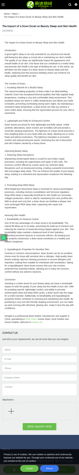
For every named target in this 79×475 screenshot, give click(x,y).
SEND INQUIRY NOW (39, 426)
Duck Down (31, 319)
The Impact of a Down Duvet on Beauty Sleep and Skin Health (34, 17)
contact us (37, 322)
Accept (29, 468)
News (14, 14)
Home (7, 14)
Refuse (49, 468)
